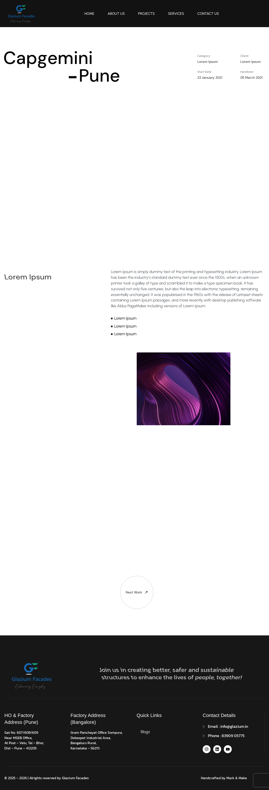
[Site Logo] (20, 13)
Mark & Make (236, 778)
